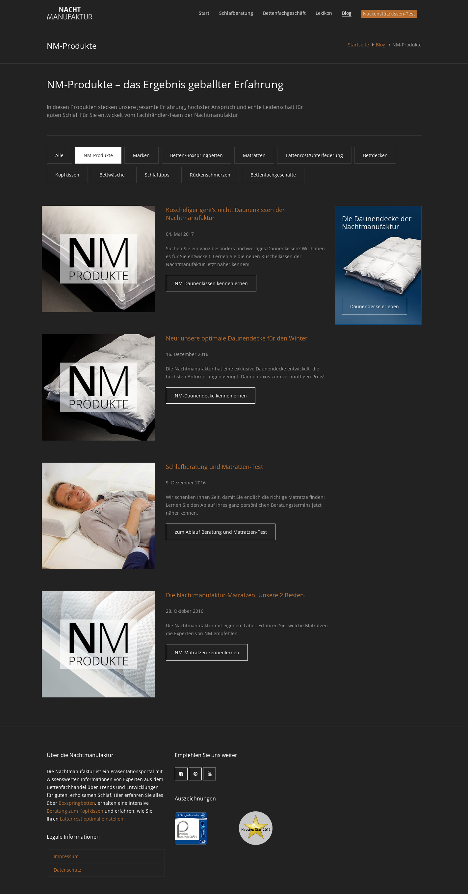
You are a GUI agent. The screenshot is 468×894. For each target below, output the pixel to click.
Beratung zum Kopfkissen (75, 812)
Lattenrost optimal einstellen (91, 820)
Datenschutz (67, 870)
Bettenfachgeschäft (284, 13)
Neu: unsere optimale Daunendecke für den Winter (236, 339)
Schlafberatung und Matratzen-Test (214, 467)
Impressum (66, 857)
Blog (346, 13)
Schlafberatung (236, 13)
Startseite (359, 44)
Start (204, 13)
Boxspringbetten (77, 804)
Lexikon (324, 13)
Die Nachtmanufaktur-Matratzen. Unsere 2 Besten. (235, 596)
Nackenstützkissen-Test (389, 14)
